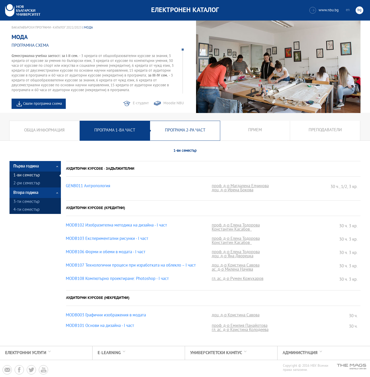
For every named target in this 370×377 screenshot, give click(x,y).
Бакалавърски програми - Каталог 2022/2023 (47, 28)
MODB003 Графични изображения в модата (106, 316)
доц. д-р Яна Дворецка (232, 257)
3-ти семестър (26, 202)
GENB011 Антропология (88, 186)
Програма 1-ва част (114, 130)
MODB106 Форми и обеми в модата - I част (105, 252)
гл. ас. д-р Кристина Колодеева (240, 330)
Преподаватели (325, 130)
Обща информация (44, 130)
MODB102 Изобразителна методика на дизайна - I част (116, 226)
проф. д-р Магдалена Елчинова (240, 186)
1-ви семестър (26, 175)
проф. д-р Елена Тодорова (236, 226)
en (348, 10)
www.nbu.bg (324, 10)
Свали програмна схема (42, 103)
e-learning (109, 353)
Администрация (300, 353)
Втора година (25, 192)
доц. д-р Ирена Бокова (232, 190)
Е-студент (141, 103)
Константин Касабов (232, 230)
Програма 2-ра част (185, 130)
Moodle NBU (173, 103)
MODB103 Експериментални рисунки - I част (107, 239)
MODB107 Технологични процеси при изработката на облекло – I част (131, 266)
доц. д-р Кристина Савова (236, 266)
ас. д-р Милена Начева (232, 270)
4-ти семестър (26, 210)
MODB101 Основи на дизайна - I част (100, 326)
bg (359, 10)
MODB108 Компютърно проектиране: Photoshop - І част (117, 279)
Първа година (26, 166)
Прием (255, 130)
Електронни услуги (25, 353)
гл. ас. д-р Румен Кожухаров (237, 279)
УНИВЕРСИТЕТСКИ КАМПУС (216, 353)
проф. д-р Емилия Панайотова (239, 326)
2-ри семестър (26, 183)
